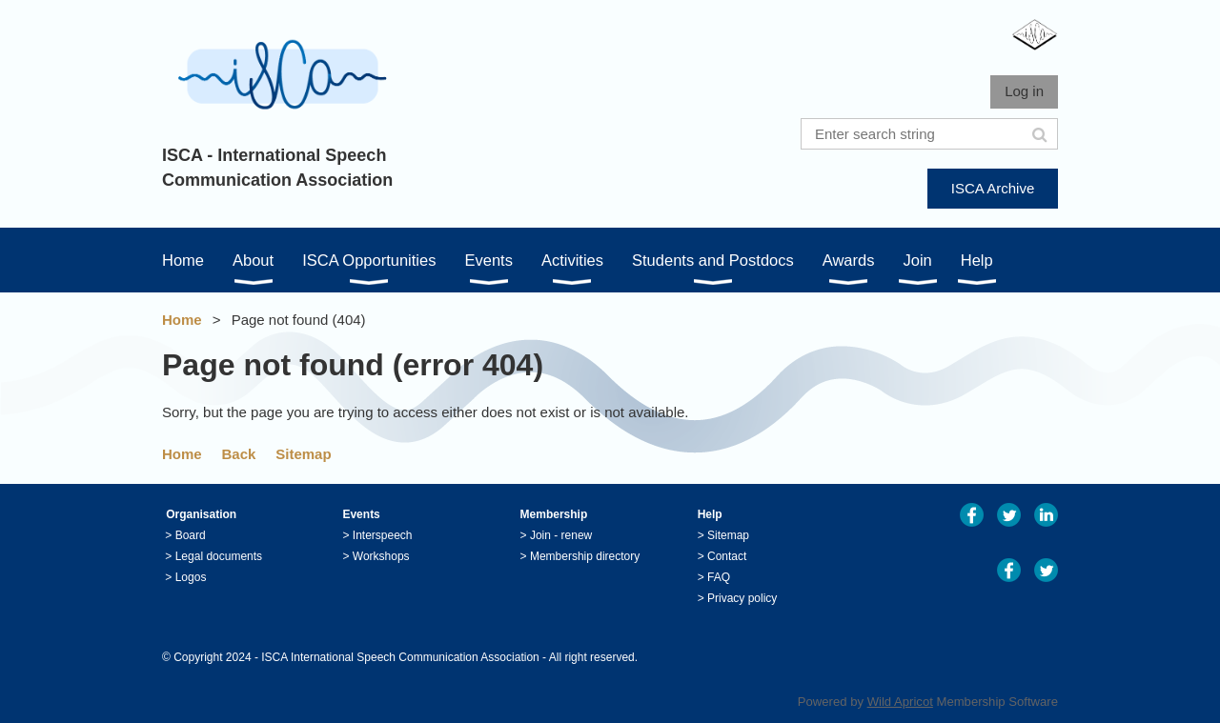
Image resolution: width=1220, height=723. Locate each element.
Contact (726, 556)
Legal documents (218, 556)
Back (239, 454)
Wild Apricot (900, 701)
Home (182, 319)
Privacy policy (742, 598)
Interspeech (383, 535)
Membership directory (585, 556)
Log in (1024, 91)
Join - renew (561, 535)
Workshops (381, 556)
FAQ (718, 577)
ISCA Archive (993, 188)
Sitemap (303, 454)
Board (190, 535)
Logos (191, 577)
